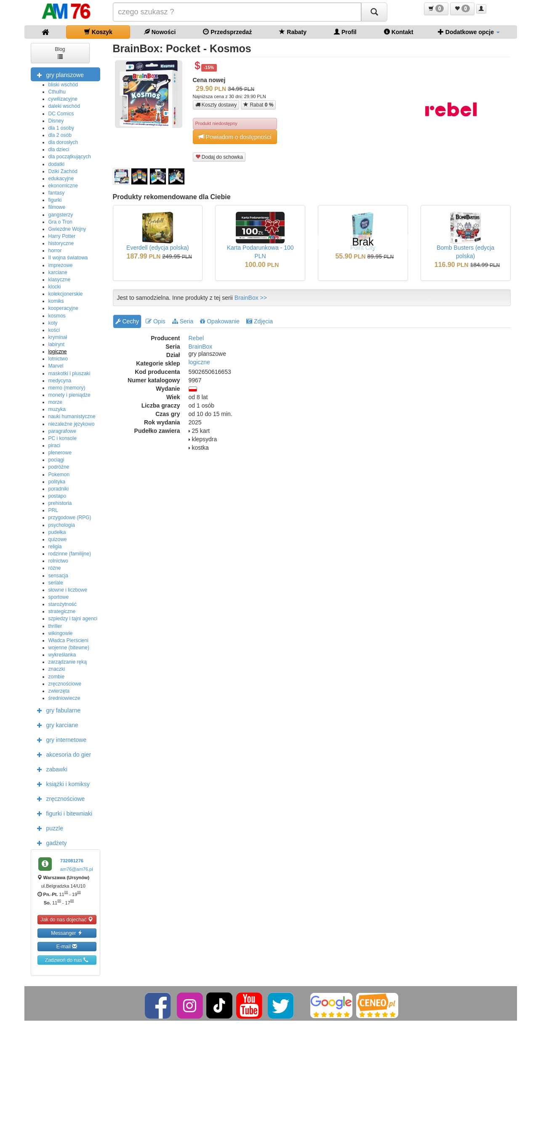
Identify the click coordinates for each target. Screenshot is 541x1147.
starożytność (62, 604)
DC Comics (61, 114)
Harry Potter (62, 236)
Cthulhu (57, 92)
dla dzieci (58, 149)
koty (53, 323)
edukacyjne (61, 178)
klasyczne (59, 280)
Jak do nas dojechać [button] (66, 919)
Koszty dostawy (216, 105)
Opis (155, 321)
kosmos (57, 316)
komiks (56, 301)
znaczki (56, 669)
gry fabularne (57, 710)
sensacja (58, 576)
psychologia (61, 525)
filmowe (57, 207)
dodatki (56, 164)
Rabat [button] (258, 104)
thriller (55, 626)
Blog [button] (60, 52)
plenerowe (60, 453)
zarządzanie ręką (67, 662)
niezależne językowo (71, 424)
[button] (436, 9)
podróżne (58, 467)
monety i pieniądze (69, 395)
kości (54, 330)
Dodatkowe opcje (469, 31)
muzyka (57, 409)
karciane (57, 272)
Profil (345, 31)
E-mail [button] (66, 946)
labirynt (56, 344)
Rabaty (292, 31)
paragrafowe (62, 431)
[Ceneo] (377, 1005)
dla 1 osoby (61, 128)
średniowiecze (64, 698)
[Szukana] (237, 12)
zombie (56, 677)
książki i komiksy (61, 783)
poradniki (58, 489)
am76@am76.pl (76, 869)
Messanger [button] (67, 933)
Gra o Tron (60, 222)
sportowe (58, 597)
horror (55, 250)
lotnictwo (58, 359)
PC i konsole (62, 438)
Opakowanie (220, 321)
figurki (55, 200)
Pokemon (59, 474)
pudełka (57, 532)
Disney (56, 121)
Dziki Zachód (62, 171)
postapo (57, 496)
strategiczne (62, 611)
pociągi (56, 460)
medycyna (60, 381)
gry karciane (55, 724)
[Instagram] (190, 1005)
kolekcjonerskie (65, 294)
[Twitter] (281, 1005)
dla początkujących (69, 157)
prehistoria (60, 503)
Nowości (160, 31)
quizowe (57, 539)
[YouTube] (250, 1005)
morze (55, 402)
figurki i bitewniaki (63, 813)
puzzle (48, 827)
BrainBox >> (251, 297)
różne (54, 568)
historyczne (61, 243)
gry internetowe (60, 739)
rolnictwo (58, 561)
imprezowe (60, 265)
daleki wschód (64, 106)
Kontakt (398, 31)
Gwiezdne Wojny (67, 229)
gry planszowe (58, 74)
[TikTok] (219, 1005)
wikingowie (60, 633)
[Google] (331, 1005)
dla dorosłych (63, 142)
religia (55, 546)
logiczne (57, 352)
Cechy (127, 321)
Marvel (56, 366)
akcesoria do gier (62, 754)
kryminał (57, 337)
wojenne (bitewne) (68, 648)
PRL (53, 510)
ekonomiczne (63, 186)
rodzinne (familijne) (69, 554)
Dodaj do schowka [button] (219, 157)
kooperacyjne (63, 308)
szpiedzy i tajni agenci (73, 619)
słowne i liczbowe (68, 590)
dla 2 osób (60, 135)
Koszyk (98, 31)
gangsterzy (60, 215)
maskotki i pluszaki (69, 373)
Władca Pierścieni (68, 640)
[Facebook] (158, 1005)
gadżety (50, 842)
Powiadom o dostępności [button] (235, 136)
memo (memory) (66, 388)
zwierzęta (59, 691)
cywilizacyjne (62, 99)
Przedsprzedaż (227, 31)
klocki (54, 287)
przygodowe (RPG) (69, 517)
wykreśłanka (62, 655)
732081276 (71, 860)
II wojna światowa (68, 258)
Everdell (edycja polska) (157, 247)
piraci (54, 445)
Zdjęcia (259, 321)
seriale (55, 583)
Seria (183, 321)
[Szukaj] (374, 12)
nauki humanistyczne (72, 416)
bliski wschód (63, 85)
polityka (57, 482)
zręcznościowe (65, 684)
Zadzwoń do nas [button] (66, 960)
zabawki (50, 769)
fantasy (56, 193)
